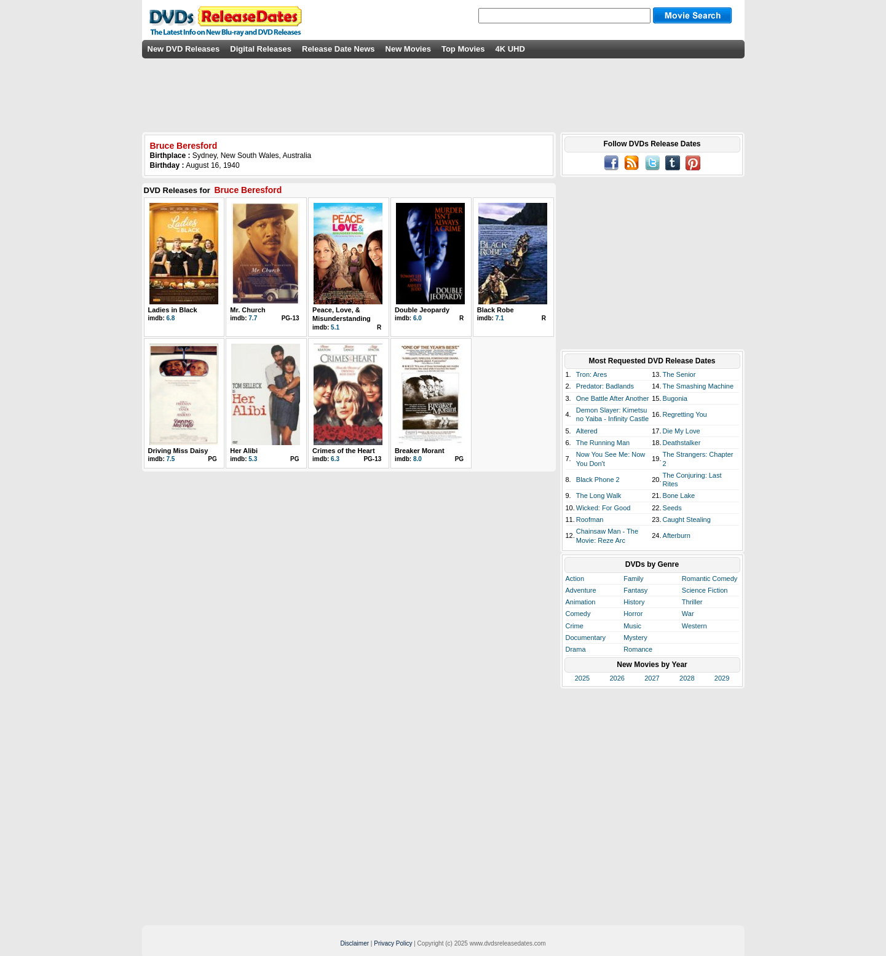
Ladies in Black (172, 310)
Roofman (590, 519)
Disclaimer (354, 943)
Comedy (578, 613)
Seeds (672, 508)
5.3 (252, 459)
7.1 (500, 318)
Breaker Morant (420, 450)
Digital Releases (260, 48)
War (688, 613)
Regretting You (685, 414)
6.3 (335, 459)
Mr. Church (247, 310)
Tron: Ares (591, 374)
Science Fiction (705, 590)
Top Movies (463, 48)
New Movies (408, 48)
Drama (576, 649)
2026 (616, 678)
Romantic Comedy (709, 578)
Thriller (692, 602)
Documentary (586, 637)
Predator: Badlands (605, 386)
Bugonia (675, 398)
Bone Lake (679, 495)
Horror (633, 613)
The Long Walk (599, 495)
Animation (581, 602)
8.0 (417, 459)
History (633, 602)
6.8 (171, 318)
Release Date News (338, 48)
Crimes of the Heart (343, 450)
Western (694, 626)
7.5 (171, 459)
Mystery (635, 637)
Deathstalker (682, 442)
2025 (582, 678)
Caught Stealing (687, 519)
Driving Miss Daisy (178, 450)
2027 (651, 678)
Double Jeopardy (422, 310)
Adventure (581, 590)
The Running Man (603, 442)
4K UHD (509, 48)
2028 (686, 678)
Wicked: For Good (603, 508)
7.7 (252, 318)
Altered (587, 431)
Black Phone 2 (598, 479)
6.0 (417, 318)
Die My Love (681, 431)
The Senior (679, 374)
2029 (721, 678)
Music (632, 626)
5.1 (335, 327)
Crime (574, 626)
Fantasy (635, 590)
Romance (637, 649)
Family (633, 578)
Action (575, 578)
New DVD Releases (184, 48)
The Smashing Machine (698, 386)
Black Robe (495, 310)
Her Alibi (244, 450)
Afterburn (676, 535)
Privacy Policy (393, 943)
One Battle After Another (612, 398)
